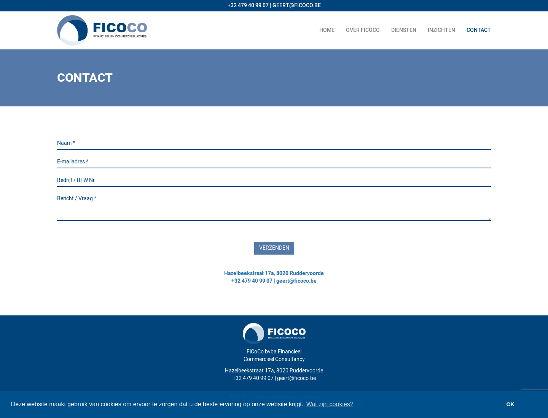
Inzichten (441, 30)
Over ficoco (363, 30)
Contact (479, 30)
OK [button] (510, 404)
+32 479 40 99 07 (248, 6)
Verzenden (274, 248)
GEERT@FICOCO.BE (296, 6)
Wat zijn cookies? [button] (330, 404)
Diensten (403, 30)
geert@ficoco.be (296, 281)
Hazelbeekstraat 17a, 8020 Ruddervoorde (274, 273)
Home (327, 30)
